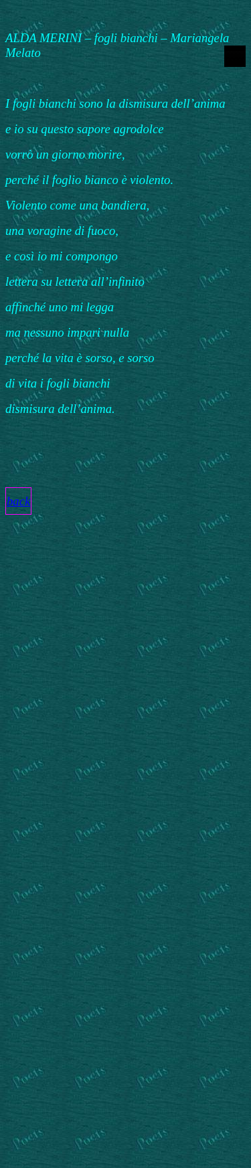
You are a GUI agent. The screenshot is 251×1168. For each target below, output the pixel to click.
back (18, 501)
